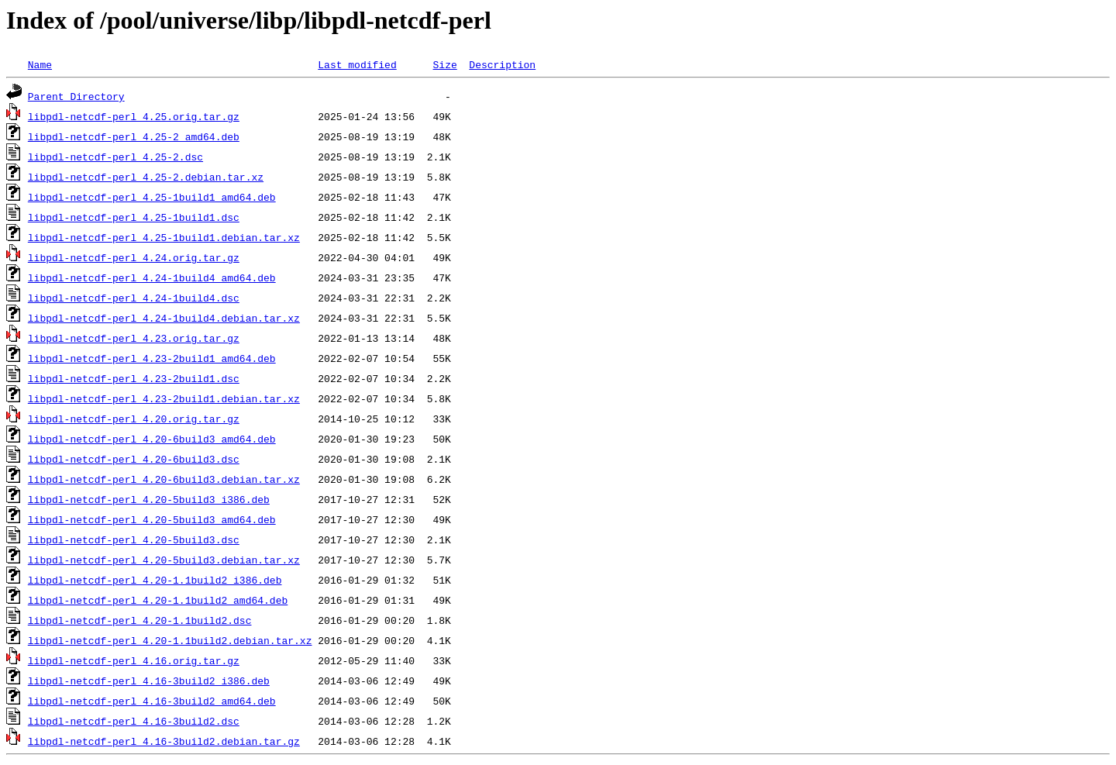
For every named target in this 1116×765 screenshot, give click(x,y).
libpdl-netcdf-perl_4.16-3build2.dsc (133, 721)
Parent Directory (76, 96)
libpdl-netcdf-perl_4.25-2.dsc (115, 157)
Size (444, 64)
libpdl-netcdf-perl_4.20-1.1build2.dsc (140, 620)
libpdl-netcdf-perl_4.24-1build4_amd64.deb (152, 277)
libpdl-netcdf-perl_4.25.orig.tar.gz (133, 116)
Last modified (357, 64)
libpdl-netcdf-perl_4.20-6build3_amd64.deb (152, 439)
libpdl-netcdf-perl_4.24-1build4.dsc (133, 298)
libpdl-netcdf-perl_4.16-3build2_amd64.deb (152, 701)
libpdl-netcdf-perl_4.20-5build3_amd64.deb (152, 519)
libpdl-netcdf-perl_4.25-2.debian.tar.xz (146, 177)
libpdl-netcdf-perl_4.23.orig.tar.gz (133, 338)
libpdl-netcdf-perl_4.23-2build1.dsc (133, 378)
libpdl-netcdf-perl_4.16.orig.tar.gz (133, 660)
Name (40, 64)
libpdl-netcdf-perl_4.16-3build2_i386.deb (149, 680)
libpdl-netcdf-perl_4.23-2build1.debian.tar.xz (164, 398)
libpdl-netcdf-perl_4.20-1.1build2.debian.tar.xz (170, 640)
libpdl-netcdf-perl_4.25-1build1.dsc (133, 217)
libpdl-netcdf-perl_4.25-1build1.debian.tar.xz (164, 237)
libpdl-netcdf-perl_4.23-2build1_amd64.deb (152, 358)
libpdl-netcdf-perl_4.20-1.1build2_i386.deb (155, 580)
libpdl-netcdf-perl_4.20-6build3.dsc (133, 459)
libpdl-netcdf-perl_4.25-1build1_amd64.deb (152, 197)
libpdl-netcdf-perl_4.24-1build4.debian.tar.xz (164, 318)
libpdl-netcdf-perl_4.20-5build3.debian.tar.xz (164, 560)
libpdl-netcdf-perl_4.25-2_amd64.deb (133, 136)
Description (502, 64)
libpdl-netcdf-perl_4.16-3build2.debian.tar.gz (164, 741)
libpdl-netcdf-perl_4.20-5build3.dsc (133, 539)
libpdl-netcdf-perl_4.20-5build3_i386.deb (149, 499)
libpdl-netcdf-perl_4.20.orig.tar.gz (133, 419)
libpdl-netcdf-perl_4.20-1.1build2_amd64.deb (158, 600)
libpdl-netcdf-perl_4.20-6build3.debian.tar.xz (164, 479)
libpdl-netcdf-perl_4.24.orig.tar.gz (133, 257)
